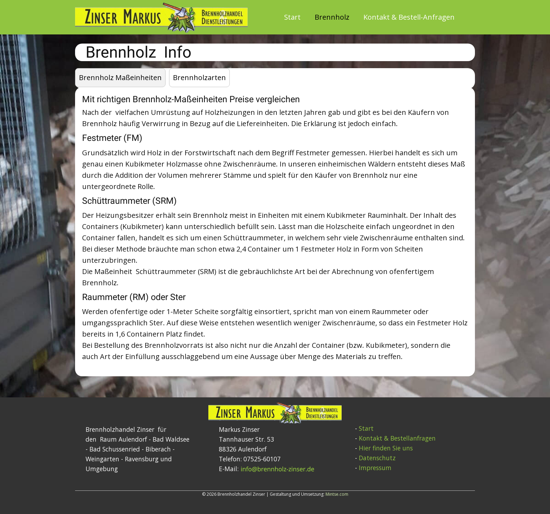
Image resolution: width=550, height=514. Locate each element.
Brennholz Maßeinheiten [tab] (120, 77)
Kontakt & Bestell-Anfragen (409, 17)
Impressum (375, 467)
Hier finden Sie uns (386, 448)
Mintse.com (337, 494)
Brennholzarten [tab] (199, 77)
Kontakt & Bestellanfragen (397, 438)
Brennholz (332, 17)
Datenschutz (377, 458)
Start (292, 17)
